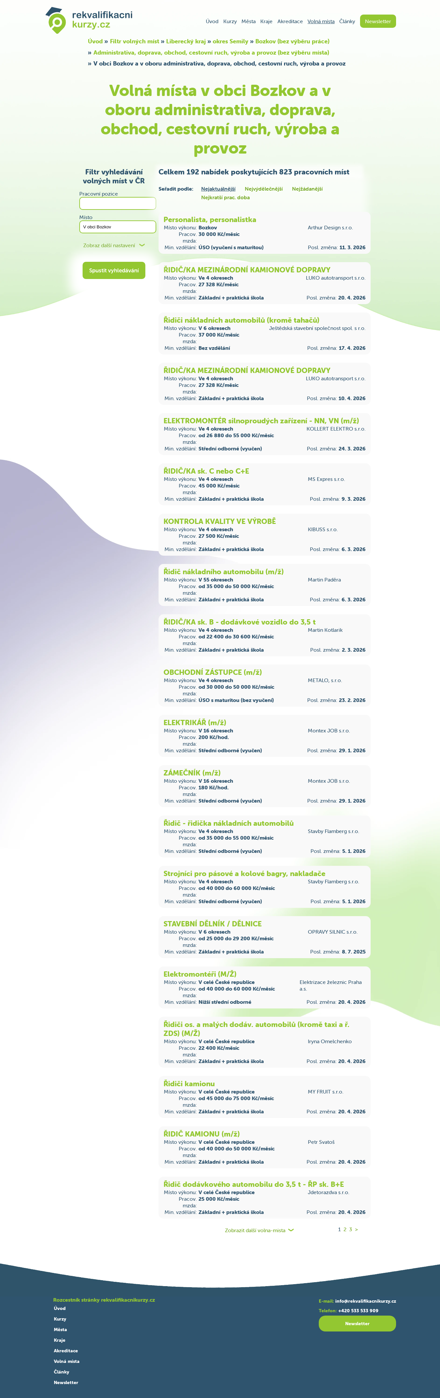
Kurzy (230, 21)
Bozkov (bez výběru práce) (292, 41)
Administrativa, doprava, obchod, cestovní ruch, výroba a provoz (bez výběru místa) (211, 52)
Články (347, 21)
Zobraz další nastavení (109, 245)
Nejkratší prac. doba (225, 197)
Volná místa (321, 21)
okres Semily (230, 41)
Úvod (212, 21)
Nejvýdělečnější (264, 188)
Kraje (266, 21)
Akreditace (290, 21)
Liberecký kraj (186, 41)
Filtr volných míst (134, 41)
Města (248, 21)
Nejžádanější (307, 188)
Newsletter (378, 21)
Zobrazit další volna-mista (255, 1230)
